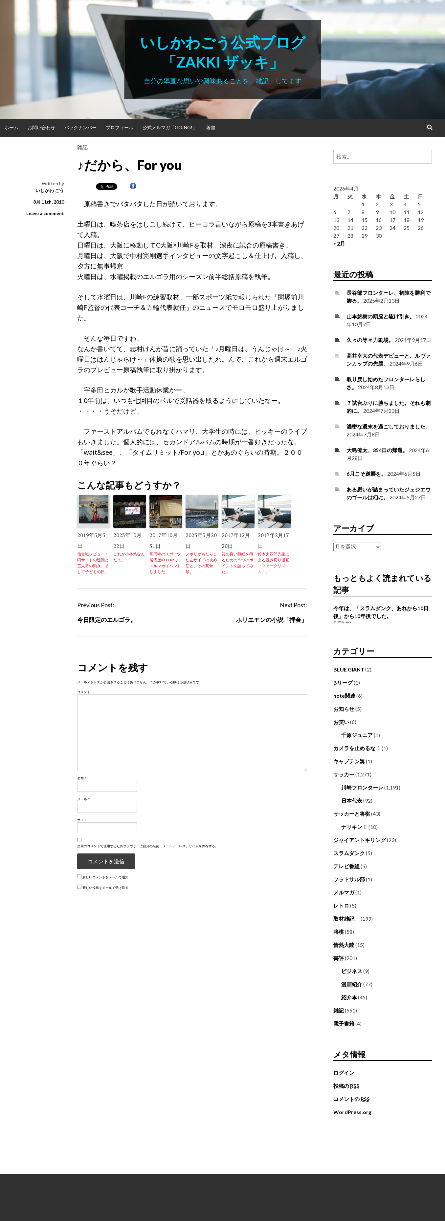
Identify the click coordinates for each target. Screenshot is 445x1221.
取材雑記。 (346, 918)
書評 (338, 958)
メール (83, 799)
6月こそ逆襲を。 (366, 473)
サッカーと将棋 (351, 814)
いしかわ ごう (49, 190)
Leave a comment (45, 213)
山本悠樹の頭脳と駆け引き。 (380, 316)
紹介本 (349, 997)
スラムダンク (349, 853)
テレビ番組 (346, 866)
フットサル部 (349, 879)
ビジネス (351, 971)
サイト (82, 819)
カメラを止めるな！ (357, 748)
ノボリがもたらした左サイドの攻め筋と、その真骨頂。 (201, 562)
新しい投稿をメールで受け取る (105, 887)
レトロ (341, 905)
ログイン (343, 1073)
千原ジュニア (357, 735)
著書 (210, 127)
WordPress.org (352, 1112)
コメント (83, 692)
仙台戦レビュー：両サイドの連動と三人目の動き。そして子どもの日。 (93, 562)
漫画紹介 (351, 984)
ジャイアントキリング (359, 840)
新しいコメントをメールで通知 (105, 877)
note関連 (344, 695)
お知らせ (343, 709)
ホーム (11, 127)
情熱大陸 (343, 945)
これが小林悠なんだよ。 (129, 556)
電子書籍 (343, 1023)
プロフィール (119, 127)
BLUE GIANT (348, 669)
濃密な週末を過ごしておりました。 (388, 426)
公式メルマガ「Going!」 (170, 127)
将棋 (338, 932)
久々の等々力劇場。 (370, 340)
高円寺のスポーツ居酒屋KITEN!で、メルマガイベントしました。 (165, 562)
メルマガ (343, 892)
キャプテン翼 (349, 761)
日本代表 (351, 800)
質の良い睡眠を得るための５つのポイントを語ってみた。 (237, 562)
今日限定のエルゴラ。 (106, 619)
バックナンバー (80, 127)
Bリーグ (343, 682)
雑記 (82, 147)
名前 (82, 778)
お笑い (341, 722)
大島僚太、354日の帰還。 (377, 450)
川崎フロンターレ (362, 787)
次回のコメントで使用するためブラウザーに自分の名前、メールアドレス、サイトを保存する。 (147, 846)
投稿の (346, 1086)
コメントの (351, 1099)
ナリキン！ (354, 827)
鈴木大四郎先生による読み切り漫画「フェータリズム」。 (273, 562)
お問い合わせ (41, 127)
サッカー (343, 774)
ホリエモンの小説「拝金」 (271, 619)
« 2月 (339, 243)
